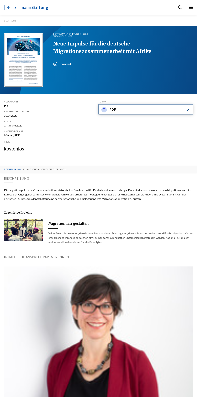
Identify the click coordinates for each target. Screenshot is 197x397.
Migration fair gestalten (68, 223)
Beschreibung (12, 169)
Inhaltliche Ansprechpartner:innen (44, 169)
